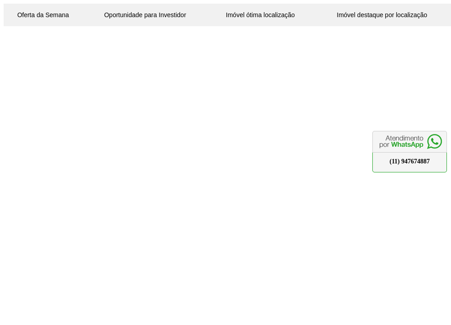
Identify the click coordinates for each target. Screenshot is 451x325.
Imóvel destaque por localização (382, 15)
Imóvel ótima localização (260, 15)
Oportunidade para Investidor (145, 15)
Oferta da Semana (43, 15)
